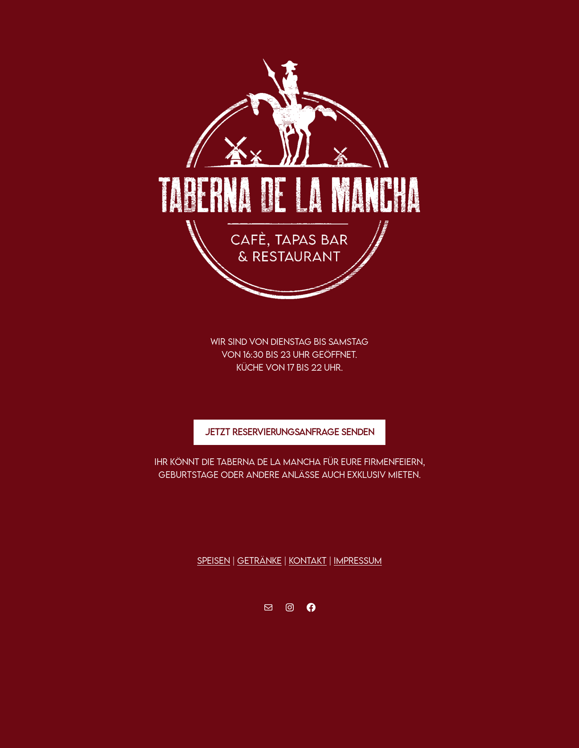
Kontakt (308, 560)
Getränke (259, 560)
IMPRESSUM (358, 560)
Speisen (213, 560)
